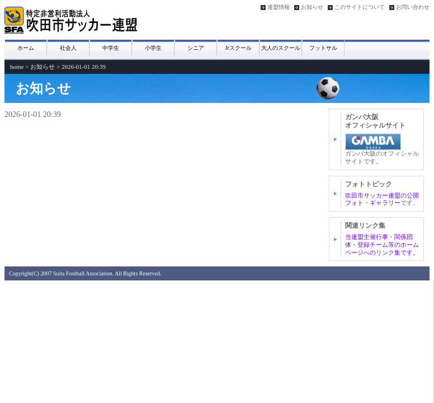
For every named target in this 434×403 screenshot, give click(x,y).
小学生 (153, 48)
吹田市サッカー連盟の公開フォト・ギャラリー (382, 199)
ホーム (25, 48)
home (16, 66)
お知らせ (312, 7)
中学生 (110, 48)
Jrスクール (238, 48)
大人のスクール (280, 48)
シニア (195, 48)
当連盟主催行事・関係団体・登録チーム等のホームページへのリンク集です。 (382, 244)
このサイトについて (359, 7)
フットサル (323, 48)
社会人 (68, 48)
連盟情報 (278, 7)
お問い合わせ (413, 7)
